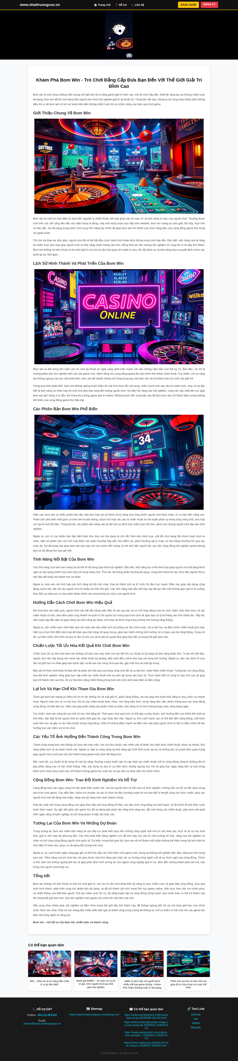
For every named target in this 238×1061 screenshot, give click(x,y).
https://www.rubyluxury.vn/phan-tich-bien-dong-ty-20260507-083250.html (146, 1044)
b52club (195, 1014)
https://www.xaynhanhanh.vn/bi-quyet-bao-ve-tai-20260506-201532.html (146, 1016)
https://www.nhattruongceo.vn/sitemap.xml (94, 1014)
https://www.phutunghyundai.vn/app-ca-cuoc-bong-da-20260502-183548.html (146, 1025)
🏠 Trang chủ (102, 4)
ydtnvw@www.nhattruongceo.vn (42, 1023)
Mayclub (196, 1027)
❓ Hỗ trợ (121, 4)
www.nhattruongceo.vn (40, 5)
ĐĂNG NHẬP (188, 4)
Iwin (196, 1018)
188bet (196, 1023)
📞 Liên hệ (137, 4)
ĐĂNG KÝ (209, 4)
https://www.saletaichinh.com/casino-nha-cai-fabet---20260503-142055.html (146, 1035)
